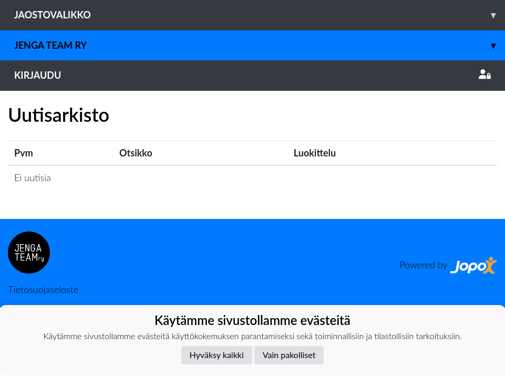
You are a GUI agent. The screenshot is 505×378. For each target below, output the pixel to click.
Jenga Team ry (259, 45)
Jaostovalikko (259, 15)
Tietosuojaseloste (43, 289)
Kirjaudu (252, 75)
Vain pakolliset (289, 355)
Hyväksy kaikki (217, 355)
